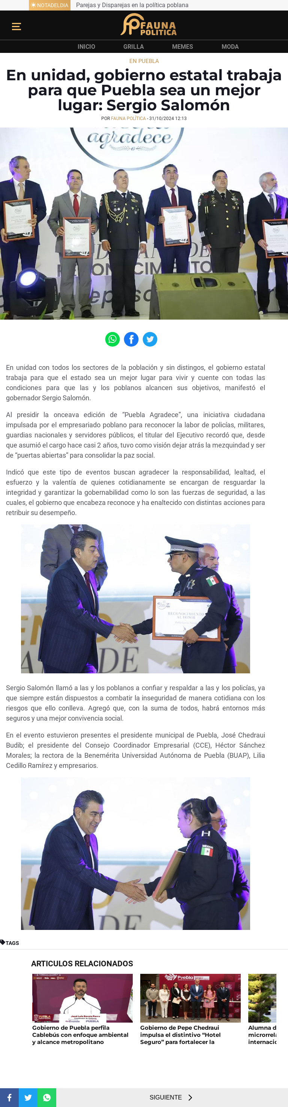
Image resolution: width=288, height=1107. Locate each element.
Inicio (86, 46)
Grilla (133, 46)
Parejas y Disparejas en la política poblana (132, 5)
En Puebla (144, 61)
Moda (230, 46)
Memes (182, 46)
